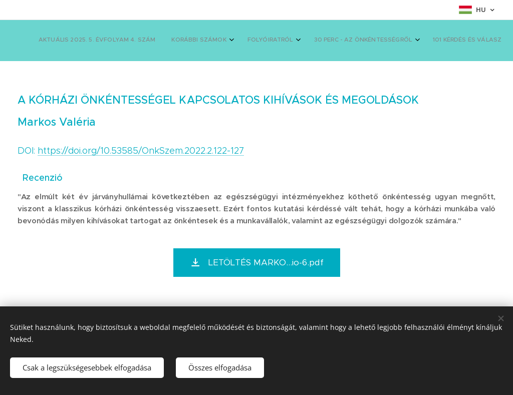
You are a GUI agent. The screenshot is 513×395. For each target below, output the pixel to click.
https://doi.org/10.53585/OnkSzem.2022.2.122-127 (141, 150)
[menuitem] (256, 40)
